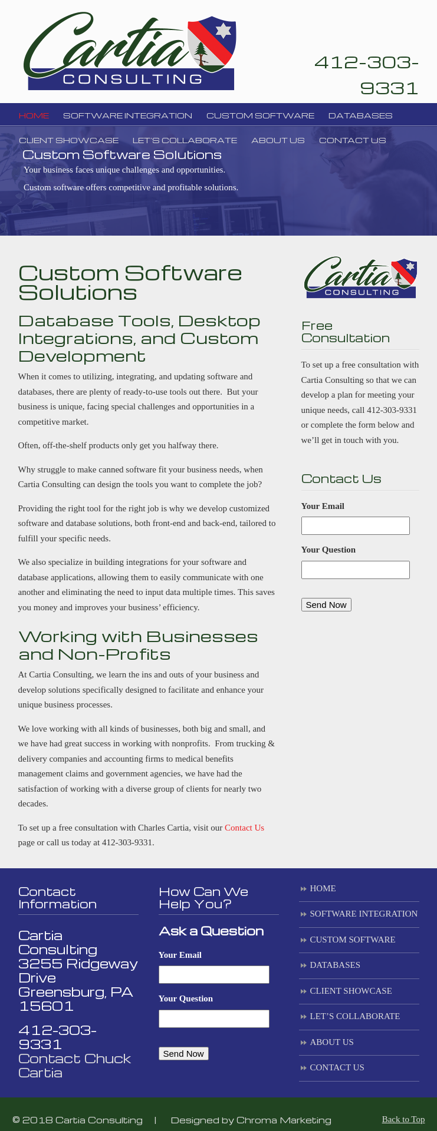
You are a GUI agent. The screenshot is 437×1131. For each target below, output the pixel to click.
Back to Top (403, 1119)
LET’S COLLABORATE (355, 1016)
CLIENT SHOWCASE (351, 991)
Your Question (328, 549)
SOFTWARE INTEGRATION (364, 913)
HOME (323, 888)
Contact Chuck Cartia (74, 1065)
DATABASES (335, 965)
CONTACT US (337, 1067)
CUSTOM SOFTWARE (353, 939)
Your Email (322, 506)
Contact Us (244, 827)
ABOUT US (332, 1042)
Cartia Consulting (129, 50)
